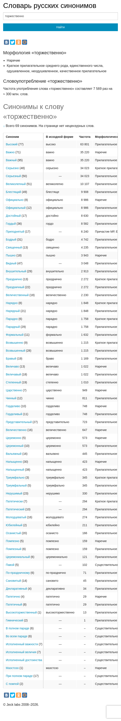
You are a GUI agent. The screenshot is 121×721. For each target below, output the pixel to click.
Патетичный (14, 604)
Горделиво (13, 406)
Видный (11, 263)
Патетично (13, 596)
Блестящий (13, 192)
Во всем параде (16, 636)
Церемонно (13, 438)
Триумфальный (16, 485)
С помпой (12, 684)
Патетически (14, 501)
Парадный (13, 326)
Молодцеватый (16, 517)
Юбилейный (14, 525)
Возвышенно (14, 342)
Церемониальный (18, 557)
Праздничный (15, 287)
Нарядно (12, 303)
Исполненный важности (22, 644)
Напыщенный (15, 469)
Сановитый (13, 580)
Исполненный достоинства (24, 660)
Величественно (16, 430)
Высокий (11, 144)
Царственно (14, 390)
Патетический (15, 509)
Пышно (11, 255)
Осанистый (13, 533)
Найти (60, 27)
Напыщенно (14, 461)
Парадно (12, 319)
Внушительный (16, 271)
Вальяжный (13, 453)
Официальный (16, 207)
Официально (15, 199)
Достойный (13, 215)
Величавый (13, 374)
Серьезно (12, 168)
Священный (14, 247)
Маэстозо (12, 668)
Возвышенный (15, 350)
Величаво (12, 366)
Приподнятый (15, 231)
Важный (11, 160)
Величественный (17, 295)
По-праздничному (18, 572)
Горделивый (14, 414)
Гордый (11, 223)
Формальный (15, 334)
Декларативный (16, 588)
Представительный (19, 422)
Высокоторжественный (21, 612)
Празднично (14, 279)
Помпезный (13, 549)
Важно (10, 152)
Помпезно (12, 541)
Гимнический (14, 620)
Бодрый (11, 239)
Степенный (13, 382)
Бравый (11, 358)
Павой (10, 564)
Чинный (11, 398)
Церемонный (14, 445)
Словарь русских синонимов (49, 5)
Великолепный (16, 184)
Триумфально (15, 477)
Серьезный (13, 176)
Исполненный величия (21, 652)
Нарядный (13, 311)
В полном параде (17, 628)
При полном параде (19, 676)
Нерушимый (14, 493)
